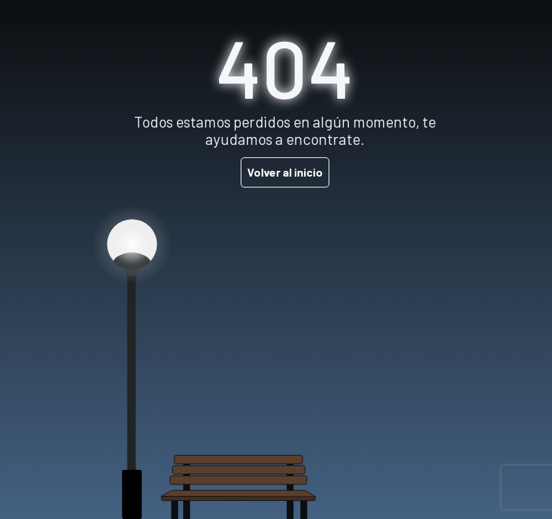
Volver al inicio (285, 172)
